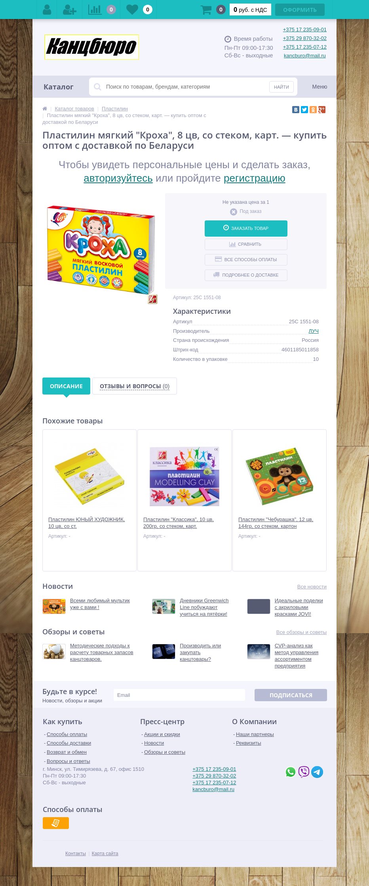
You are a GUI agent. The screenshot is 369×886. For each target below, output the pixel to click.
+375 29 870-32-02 (305, 38)
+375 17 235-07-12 (305, 47)
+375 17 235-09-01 (305, 29)
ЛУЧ (314, 331)
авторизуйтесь (118, 178)
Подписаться (291, 695)
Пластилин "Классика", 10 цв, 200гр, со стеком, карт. (178, 522)
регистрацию (254, 178)
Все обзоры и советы (301, 632)
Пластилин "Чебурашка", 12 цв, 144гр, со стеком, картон (275, 522)
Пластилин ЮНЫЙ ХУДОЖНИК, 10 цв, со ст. (86, 522)
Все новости (312, 587)
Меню (319, 86)
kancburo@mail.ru (305, 56)
